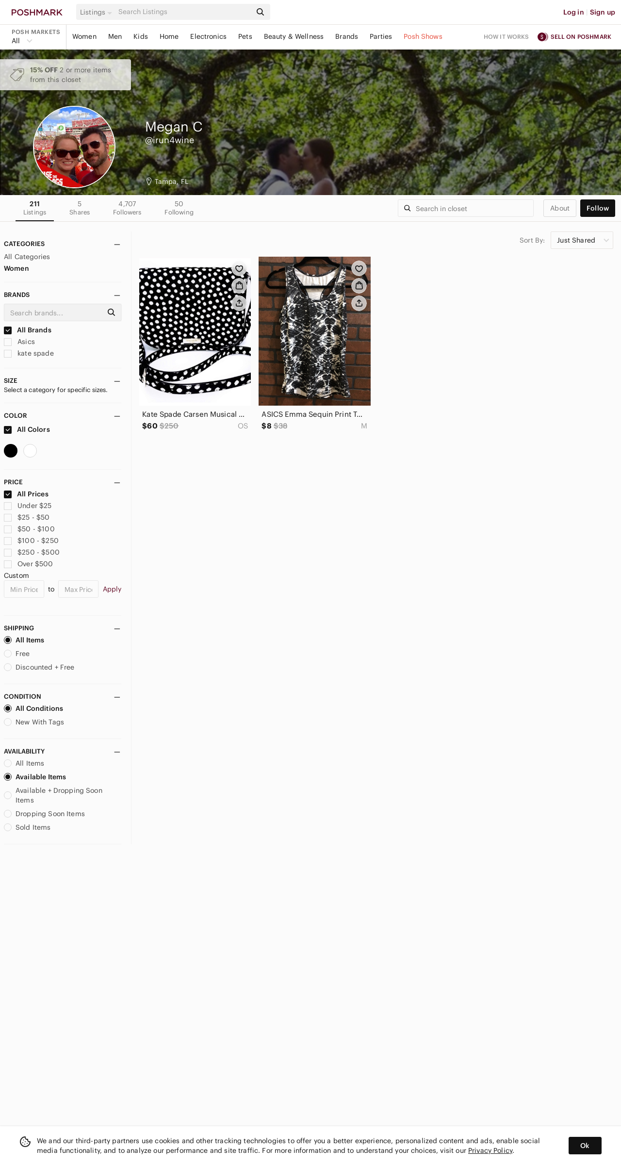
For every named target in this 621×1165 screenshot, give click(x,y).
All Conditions (33, 708)
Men (115, 36)
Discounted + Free (39, 667)
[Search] (184, 12)
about (560, 208)
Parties (381, 36)
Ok (584, 1145)
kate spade (29, 353)
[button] (97, 12)
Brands (346, 36)
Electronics (208, 36)
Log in (573, 12)
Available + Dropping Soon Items (53, 795)
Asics (19, 341)
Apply (112, 589)
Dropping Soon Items (44, 813)
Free (17, 653)
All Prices (26, 494)
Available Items (35, 776)
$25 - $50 (27, 517)
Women (84, 36)
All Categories (27, 256)
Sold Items (27, 827)
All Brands (27, 330)
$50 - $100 (29, 529)
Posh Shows (423, 36)
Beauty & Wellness (294, 36)
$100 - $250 (31, 540)
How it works (506, 36)
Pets (245, 36)
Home (169, 36)
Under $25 (28, 505)
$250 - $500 (32, 552)
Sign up (602, 12)
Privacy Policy (490, 1150)
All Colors (27, 429)
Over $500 (28, 563)
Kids (140, 36)
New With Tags (34, 722)
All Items (24, 640)
